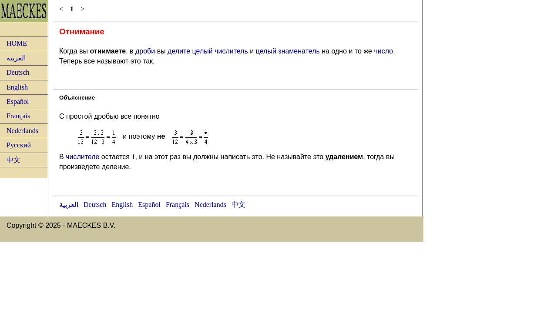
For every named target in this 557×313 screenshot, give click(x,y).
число (383, 51)
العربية (16, 58)
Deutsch (18, 72)
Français (18, 116)
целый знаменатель (288, 51)
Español (18, 101)
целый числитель (220, 51)
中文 (13, 159)
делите (179, 51)
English (17, 87)
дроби (145, 51)
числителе (82, 156)
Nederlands (22, 130)
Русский (19, 145)
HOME (17, 43)
